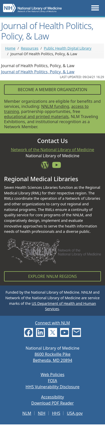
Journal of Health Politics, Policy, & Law (37, 72)
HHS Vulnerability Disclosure (52, 387)
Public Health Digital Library (68, 48)
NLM (26, 413)
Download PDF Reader (52, 403)
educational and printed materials (36, 116)
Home (10, 48)
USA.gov (75, 413)
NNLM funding (55, 106)
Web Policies (52, 374)
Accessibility (52, 397)
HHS (56, 413)
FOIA (52, 380)
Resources (29, 48)
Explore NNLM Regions (52, 276)
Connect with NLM (52, 323)
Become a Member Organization (52, 89)
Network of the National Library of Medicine (52, 149)
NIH (41, 413)
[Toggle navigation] (95, 8)
